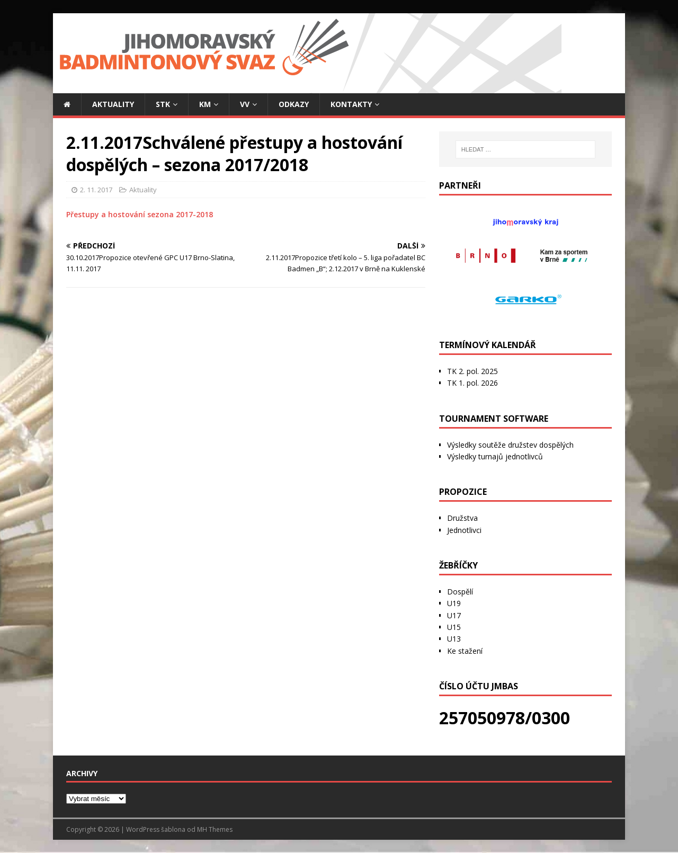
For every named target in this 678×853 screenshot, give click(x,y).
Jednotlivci (464, 530)
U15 (454, 627)
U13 (454, 639)
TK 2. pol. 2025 (472, 371)
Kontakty (351, 104)
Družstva (462, 518)
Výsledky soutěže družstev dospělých (510, 445)
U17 (454, 615)
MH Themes (215, 829)
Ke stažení (465, 651)
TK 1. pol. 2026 (472, 383)
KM (205, 104)
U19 (454, 603)
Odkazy (294, 104)
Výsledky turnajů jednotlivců (495, 456)
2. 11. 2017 (96, 189)
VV (244, 104)
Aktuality (113, 104)
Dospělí (460, 592)
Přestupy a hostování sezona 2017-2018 (139, 214)
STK (163, 104)
